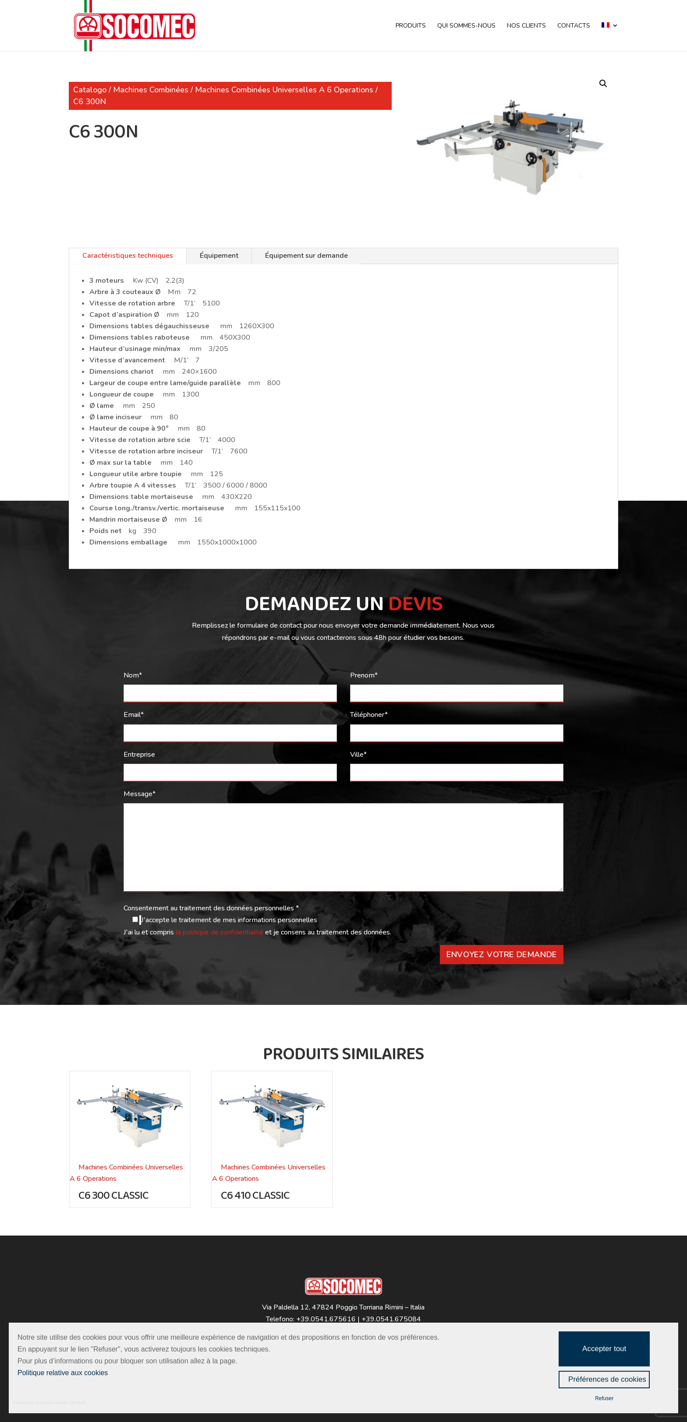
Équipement (219, 255)
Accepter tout (604, 1349)
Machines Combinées (150, 89)
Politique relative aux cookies (63, 1372)
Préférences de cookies (607, 1379)
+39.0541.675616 (326, 1319)
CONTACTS (573, 26)
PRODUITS (411, 26)
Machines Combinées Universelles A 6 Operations (284, 89)
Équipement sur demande (306, 255)
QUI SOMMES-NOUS (466, 26)
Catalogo (89, 89)
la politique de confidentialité (220, 932)
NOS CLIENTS (526, 26)
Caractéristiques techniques (127, 255)
